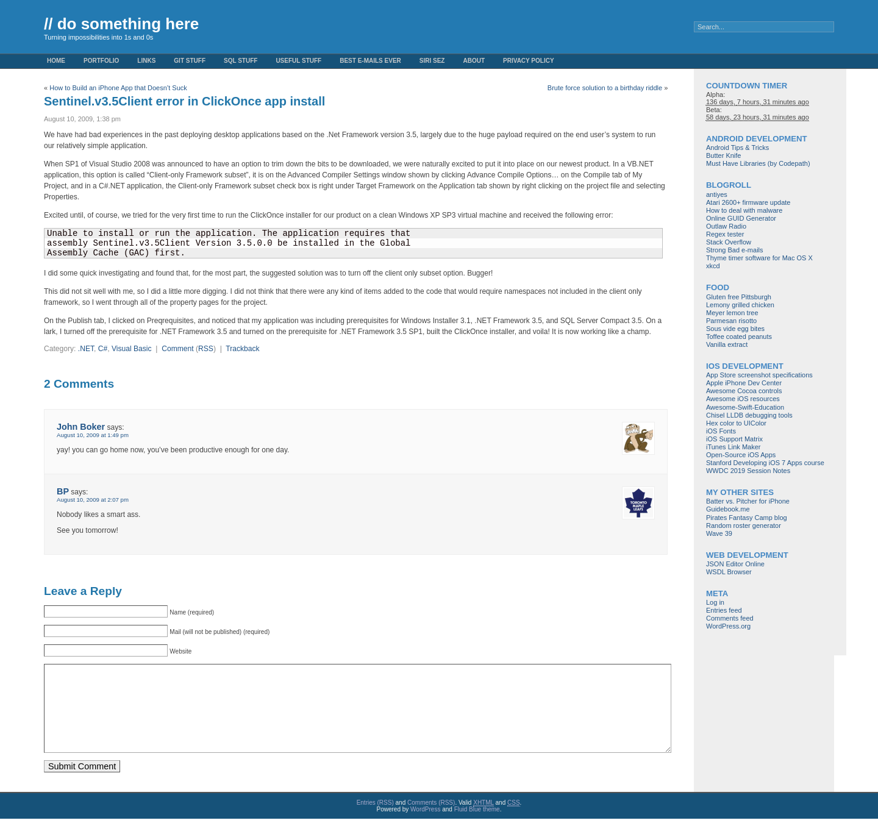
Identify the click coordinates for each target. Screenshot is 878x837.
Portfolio (101, 60)
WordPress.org (728, 626)
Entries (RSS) (375, 820)
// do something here (121, 24)
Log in (715, 602)
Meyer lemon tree (732, 312)
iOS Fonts (721, 431)
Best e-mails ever (370, 60)
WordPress (425, 827)
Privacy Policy (528, 60)
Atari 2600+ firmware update (748, 202)
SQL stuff (240, 60)
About (474, 60)
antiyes (716, 194)
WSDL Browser (729, 571)
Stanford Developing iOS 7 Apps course (765, 462)
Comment (177, 348)
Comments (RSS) (431, 820)
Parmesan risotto (731, 320)
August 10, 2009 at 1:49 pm (93, 435)
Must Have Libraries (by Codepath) (758, 163)
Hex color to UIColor (736, 423)
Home (56, 60)
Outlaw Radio (726, 226)
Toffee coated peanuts (739, 336)
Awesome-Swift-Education (745, 407)
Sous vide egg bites (735, 328)
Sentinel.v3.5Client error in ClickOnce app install (184, 101)
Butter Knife (723, 155)
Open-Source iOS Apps (741, 454)
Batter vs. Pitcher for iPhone (748, 501)
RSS (205, 348)
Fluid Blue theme (477, 827)
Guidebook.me (728, 509)
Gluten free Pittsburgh (738, 297)
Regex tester (725, 234)
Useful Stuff (298, 60)
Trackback (242, 348)
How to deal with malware (744, 210)
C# (102, 348)
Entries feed (724, 610)
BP (63, 491)
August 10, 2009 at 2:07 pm (93, 499)
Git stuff (189, 60)
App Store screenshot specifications (759, 375)
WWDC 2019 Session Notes (748, 470)
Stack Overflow (728, 242)
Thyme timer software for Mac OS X (759, 258)
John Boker (81, 427)
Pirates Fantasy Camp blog (746, 517)
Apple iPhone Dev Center (744, 382)
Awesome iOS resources (743, 398)
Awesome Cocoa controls (744, 390)
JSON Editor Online (735, 564)
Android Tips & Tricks (737, 147)
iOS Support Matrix (734, 439)
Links (146, 60)
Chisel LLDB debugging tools (749, 415)
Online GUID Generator (741, 218)
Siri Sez (432, 60)
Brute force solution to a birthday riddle (605, 87)
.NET (86, 348)
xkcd (713, 265)
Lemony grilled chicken (740, 304)
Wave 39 (719, 533)
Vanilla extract (727, 344)
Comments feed (730, 618)
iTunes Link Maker (733, 447)
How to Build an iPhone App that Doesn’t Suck (118, 87)
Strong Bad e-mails (734, 250)
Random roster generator (743, 525)
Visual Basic (132, 348)
